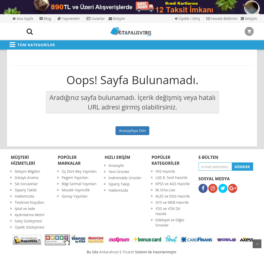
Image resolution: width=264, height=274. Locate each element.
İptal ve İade (25, 208)
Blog (45, 18)
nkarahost (109, 251)
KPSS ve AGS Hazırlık (172, 183)
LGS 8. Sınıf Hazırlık (171, 177)
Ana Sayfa (22, 18)
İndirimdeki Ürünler (125, 177)
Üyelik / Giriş (187, 18)
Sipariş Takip (119, 184)
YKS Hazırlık (165, 171)
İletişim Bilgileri (27, 171)
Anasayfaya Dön (132, 130)
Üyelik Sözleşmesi (29, 227)
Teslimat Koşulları (29, 202)
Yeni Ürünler (119, 171)
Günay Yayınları (75, 196)
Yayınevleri (68, 18)
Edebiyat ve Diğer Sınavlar (170, 222)
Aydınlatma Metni (29, 214)
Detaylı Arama (26, 177)
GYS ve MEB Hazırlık (172, 202)
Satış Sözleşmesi (28, 220)
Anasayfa (116, 165)
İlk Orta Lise (165, 189)
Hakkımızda (24, 196)
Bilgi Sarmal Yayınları (79, 183)
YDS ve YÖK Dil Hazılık (167, 211)
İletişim (117, 18)
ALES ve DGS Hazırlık (172, 196)
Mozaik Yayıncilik (76, 189)
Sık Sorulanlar (26, 183)
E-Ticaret (126, 251)
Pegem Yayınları (75, 177)
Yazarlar (95, 18)
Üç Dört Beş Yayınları (79, 171)
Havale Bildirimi (221, 18)
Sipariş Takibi (26, 189)
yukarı (257, 243)
